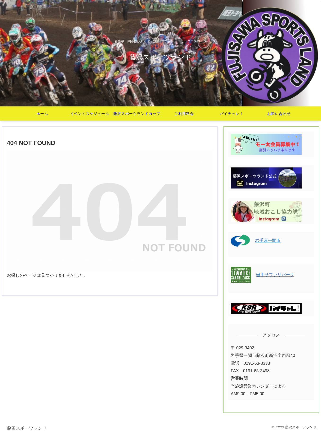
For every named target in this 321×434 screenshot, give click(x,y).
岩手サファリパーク (275, 274)
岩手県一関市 (268, 240)
